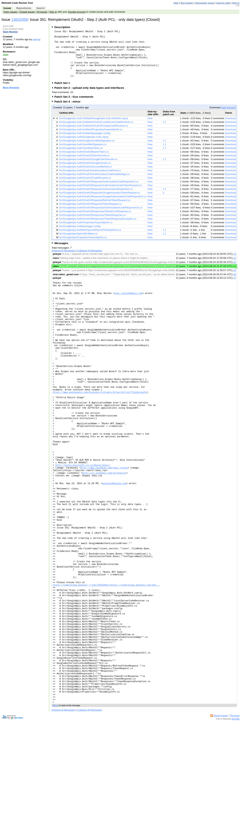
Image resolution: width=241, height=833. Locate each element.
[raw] (223, 118)
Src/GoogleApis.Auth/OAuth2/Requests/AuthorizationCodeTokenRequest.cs (100, 195)
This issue (234, 816)
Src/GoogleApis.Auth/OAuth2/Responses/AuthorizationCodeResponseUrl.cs (100, 218)
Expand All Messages (63, 261)
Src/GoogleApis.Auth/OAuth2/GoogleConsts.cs (84, 173)
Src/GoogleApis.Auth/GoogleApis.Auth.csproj (83, 147)
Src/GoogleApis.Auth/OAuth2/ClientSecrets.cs (84, 166)
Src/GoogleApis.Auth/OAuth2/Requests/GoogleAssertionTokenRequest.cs (99, 203)
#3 (234, 272)
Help (176, 2)
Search (40, 8)
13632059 (19, 19)
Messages (61, 253)
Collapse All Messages (89, 261)
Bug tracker (187, 2)
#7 (234, 288)
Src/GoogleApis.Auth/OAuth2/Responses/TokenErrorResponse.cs (95, 221)
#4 (234, 276)
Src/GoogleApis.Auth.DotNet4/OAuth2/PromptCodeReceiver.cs (93, 136)
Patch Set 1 (63, 93)
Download (230, 128)
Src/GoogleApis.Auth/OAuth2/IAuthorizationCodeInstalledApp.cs (94, 184)
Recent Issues (220, 816)
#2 (234, 268)
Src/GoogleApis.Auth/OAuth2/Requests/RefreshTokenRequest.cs (94, 210)
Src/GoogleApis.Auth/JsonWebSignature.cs (83, 155)
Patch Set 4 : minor (68, 112)
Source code (223, 2)
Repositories (23, 8)
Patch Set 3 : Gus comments (75, 107)
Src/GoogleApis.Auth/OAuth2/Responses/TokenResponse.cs (92, 225)
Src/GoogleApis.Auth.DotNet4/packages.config (84, 143)
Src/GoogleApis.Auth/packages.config (79, 236)
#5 (234, 280)
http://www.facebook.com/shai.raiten (104, 518)
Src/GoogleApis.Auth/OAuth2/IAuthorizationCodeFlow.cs (90, 181)
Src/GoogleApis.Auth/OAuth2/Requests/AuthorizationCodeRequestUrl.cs (99, 192)
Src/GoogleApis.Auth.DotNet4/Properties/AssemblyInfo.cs (90, 140)
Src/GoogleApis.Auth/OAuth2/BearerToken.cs (84, 162)
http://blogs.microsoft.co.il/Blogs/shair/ (82, 515)
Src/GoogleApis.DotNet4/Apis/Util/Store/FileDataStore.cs (90, 240)
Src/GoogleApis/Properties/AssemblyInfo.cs (83, 248)
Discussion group (204, 2)
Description (62, 27)
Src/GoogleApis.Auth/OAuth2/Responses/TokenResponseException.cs (97, 229)
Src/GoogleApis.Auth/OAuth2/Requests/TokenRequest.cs (90, 214)
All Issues (42, 11)
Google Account (77, 11)
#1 (234, 264)
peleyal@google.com (114, 537)
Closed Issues (27, 11)
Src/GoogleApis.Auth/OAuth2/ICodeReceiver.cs (85, 188)
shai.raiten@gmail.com (128, 306)
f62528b (236, 820)
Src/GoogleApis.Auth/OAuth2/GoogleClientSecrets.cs (88, 169)
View (150, 128)
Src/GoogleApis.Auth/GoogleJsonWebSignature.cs (86, 151)
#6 (234, 285)
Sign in (236, 2)
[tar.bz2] (231, 118)
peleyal (36, 39)
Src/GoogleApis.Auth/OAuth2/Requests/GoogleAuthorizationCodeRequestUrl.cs (102, 207)
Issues (7, 8)
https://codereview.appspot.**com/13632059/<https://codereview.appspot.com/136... (106, 660)
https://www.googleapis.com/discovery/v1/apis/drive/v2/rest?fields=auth (99, 426)
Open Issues (10, 11)
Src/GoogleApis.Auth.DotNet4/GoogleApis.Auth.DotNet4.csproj (93, 128)
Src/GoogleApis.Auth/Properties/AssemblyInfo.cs (86, 233)
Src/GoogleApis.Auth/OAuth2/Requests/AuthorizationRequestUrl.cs (96, 199)
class (5, 54)
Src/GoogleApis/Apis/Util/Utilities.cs (78, 244)
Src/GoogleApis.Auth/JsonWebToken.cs (80, 158)
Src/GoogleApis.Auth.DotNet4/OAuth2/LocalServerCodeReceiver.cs (96, 132)
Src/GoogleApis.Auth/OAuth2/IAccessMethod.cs (85, 177)
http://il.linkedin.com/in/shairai (104, 524)
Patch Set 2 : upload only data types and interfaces (90, 98)
